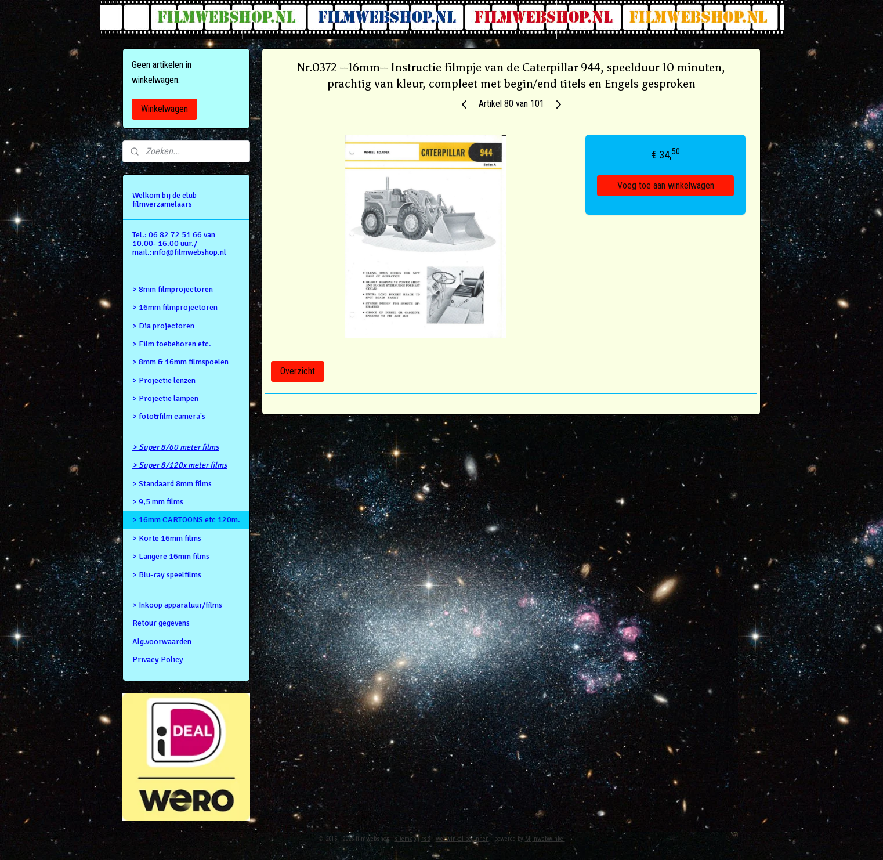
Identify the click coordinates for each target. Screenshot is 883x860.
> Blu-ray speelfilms (166, 575)
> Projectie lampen (165, 398)
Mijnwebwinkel (545, 839)
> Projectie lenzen (164, 380)
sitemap (405, 839)
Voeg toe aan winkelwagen (665, 185)
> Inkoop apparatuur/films (177, 605)
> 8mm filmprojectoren (172, 289)
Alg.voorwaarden (161, 641)
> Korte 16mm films (166, 538)
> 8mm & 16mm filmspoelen (180, 362)
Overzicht (297, 371)
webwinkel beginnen (462, 839)
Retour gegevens (161, 623)
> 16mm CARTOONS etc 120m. (186, 520)
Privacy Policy (157, 659)
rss (425, 839)
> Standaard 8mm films (172, 484)
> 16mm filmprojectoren (175, 307)
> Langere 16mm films (170, 556)
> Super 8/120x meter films (179, 465)
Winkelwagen (164, 108)
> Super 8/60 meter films (175, 447)
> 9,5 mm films (157, 502)
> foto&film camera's (168, 416)
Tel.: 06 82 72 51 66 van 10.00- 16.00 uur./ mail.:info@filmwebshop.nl (179, 244)
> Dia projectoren (163, 326)
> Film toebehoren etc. (171, 344)
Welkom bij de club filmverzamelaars (164, 199)
